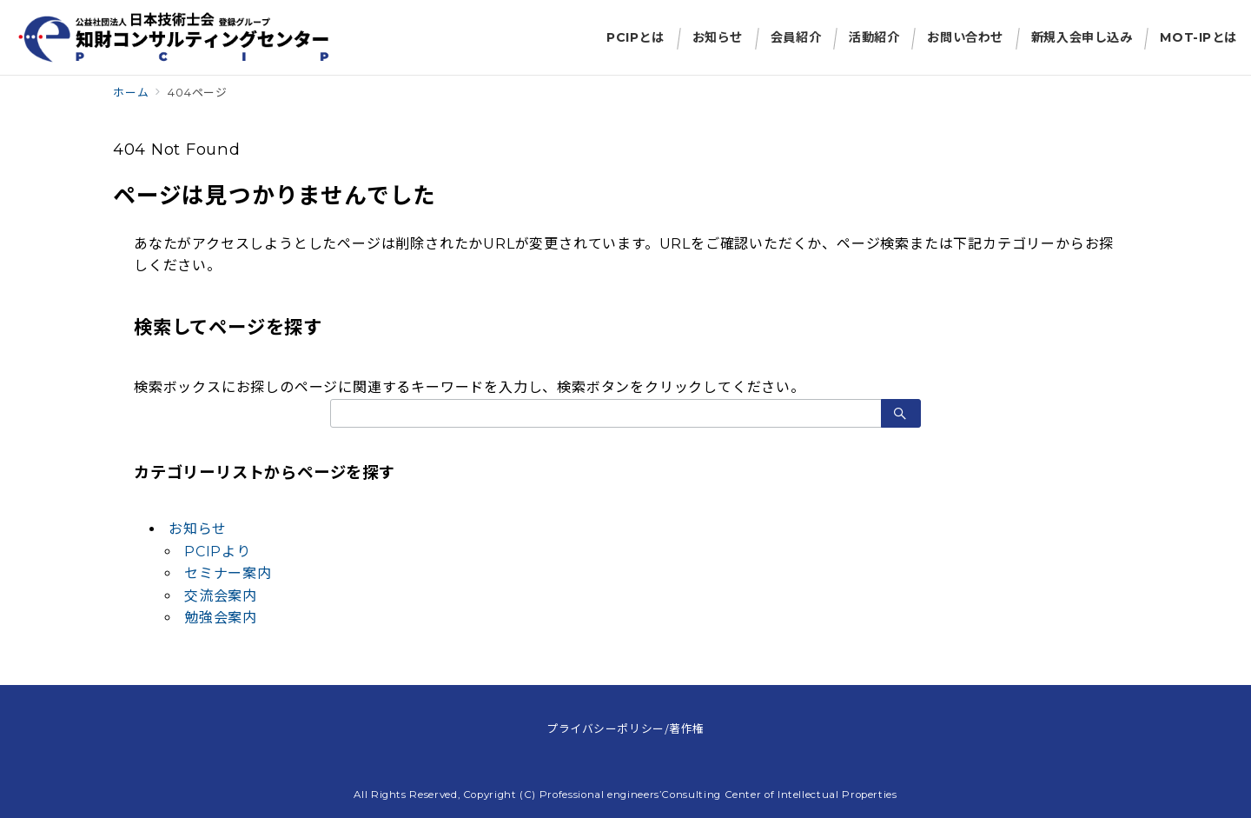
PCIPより (217, 551)
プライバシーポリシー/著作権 (625, 728)
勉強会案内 (220, 617)
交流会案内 (220, 596)
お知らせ (198, 529)
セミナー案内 (228, 573)
